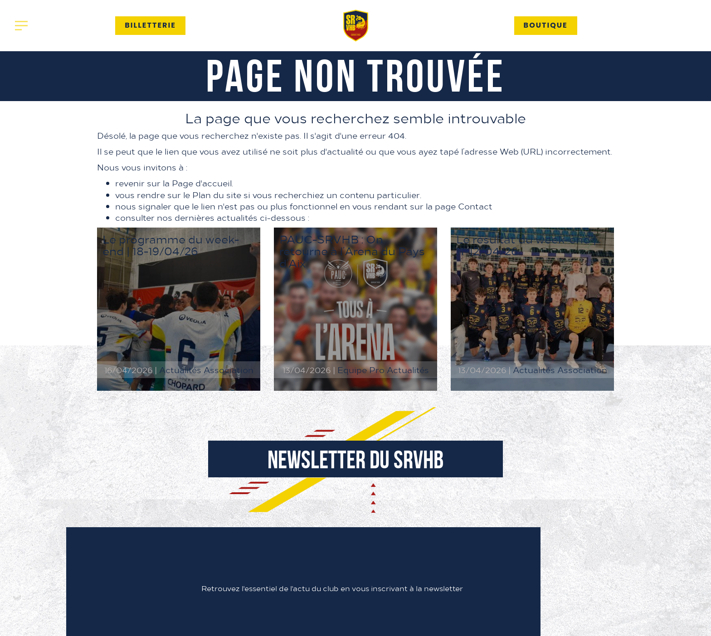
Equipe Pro (361, 369)
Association (296, 24)
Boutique (546, 25)
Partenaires (414, 24)
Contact (480, 24)
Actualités (223, 24)
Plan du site (216, 194)
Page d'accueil (202, 183)
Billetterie (150, 25)
